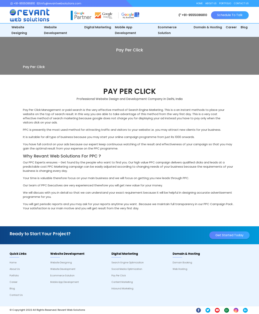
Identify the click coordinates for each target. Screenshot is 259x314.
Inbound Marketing (122, 288)
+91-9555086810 (23, 3)
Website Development (62, 269)
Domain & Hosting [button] (208, 27)
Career (231, 27)
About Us (211, 3)
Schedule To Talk (230, 15)
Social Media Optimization (126, 269)
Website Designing (19, 30)
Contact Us (241, 3)
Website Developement (55, 30)
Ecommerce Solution (167, 30)
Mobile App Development (125, 30)
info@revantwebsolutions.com (59, 3)
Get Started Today (229, 235)
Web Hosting (180, 269)
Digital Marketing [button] (97, 27)
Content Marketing (122, 282)
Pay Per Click (118, 275)
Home (199, 3)
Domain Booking (182, 262)
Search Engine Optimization (127, 262)
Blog (244, 27)
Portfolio (225, 3)
